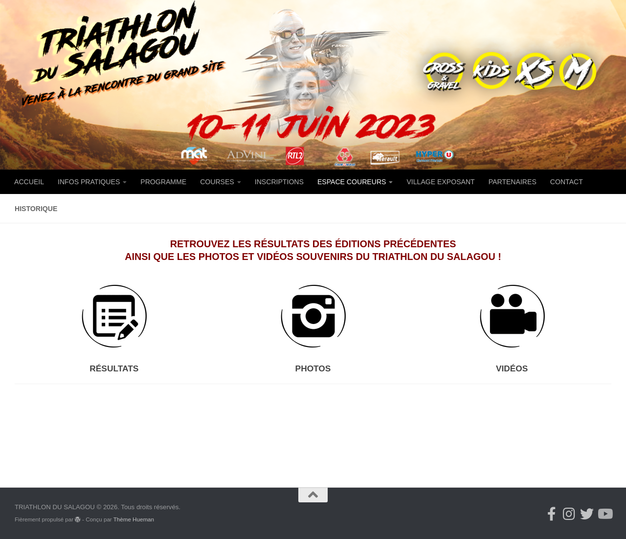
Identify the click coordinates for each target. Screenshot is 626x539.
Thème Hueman (133, 519)
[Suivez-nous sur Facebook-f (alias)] (552, 514)
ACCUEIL (29, 182)
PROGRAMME (163, 182)
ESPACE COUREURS (351, 182)
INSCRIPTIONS (279, 182)
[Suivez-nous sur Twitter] (587, 514)
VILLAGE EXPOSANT (440, 182)
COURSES (217, 182)
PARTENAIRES (513, 182)
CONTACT (566, 182)
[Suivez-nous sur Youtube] (604, 514)
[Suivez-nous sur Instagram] (569, 514)
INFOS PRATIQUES (89, 182)
